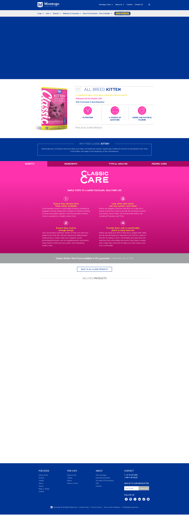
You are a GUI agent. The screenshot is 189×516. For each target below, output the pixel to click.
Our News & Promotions (105, 482)
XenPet (41, 493)
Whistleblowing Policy (130, 508)
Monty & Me (43, 476)
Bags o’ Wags (44, 490)
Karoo (41, 485)
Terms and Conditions (112, 508)
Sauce (41, 487)
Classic (41, 482)
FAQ (97, 485)
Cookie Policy (84, 508)
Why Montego (101, 476)
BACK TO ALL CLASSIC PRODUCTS (89, 127)
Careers (99, 487)
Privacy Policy (96, 508)
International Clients (103, 479)
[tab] (23, 164)
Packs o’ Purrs (72, 485)
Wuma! (41, 479)
